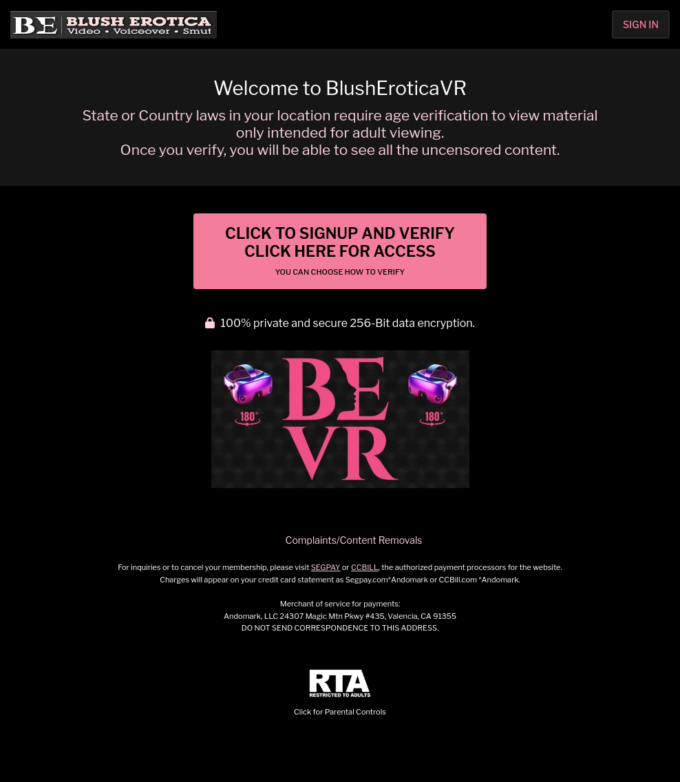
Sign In (641, 24)
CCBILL (365, 567)
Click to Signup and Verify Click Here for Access (340, 250)
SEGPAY (326, 567)
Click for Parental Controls (340, 693)
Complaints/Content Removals (354, 540)
